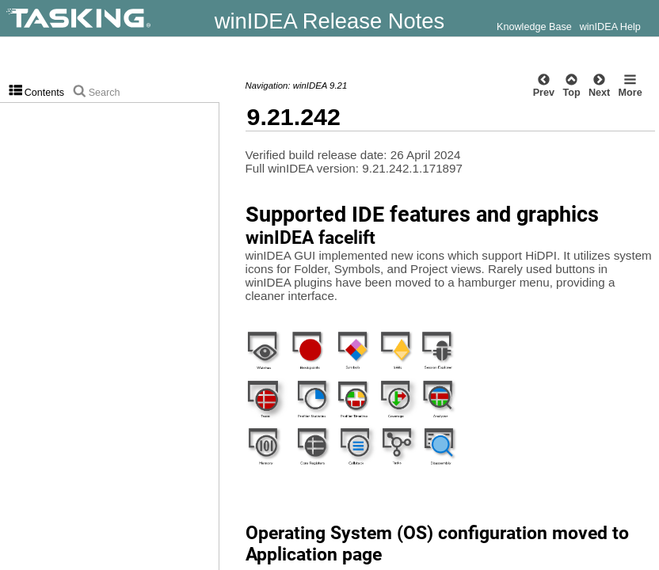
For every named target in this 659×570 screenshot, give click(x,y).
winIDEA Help (610, 26)
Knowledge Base (534, 26)
